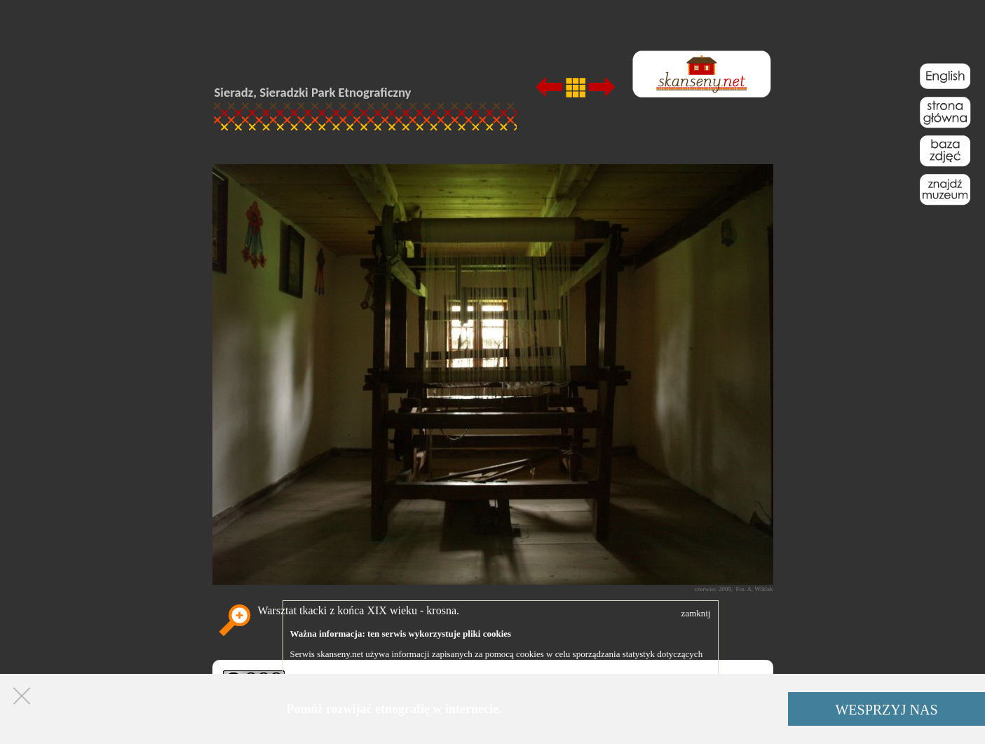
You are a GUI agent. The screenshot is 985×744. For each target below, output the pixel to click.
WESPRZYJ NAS (886, 709)
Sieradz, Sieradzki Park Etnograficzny (313, 92)
